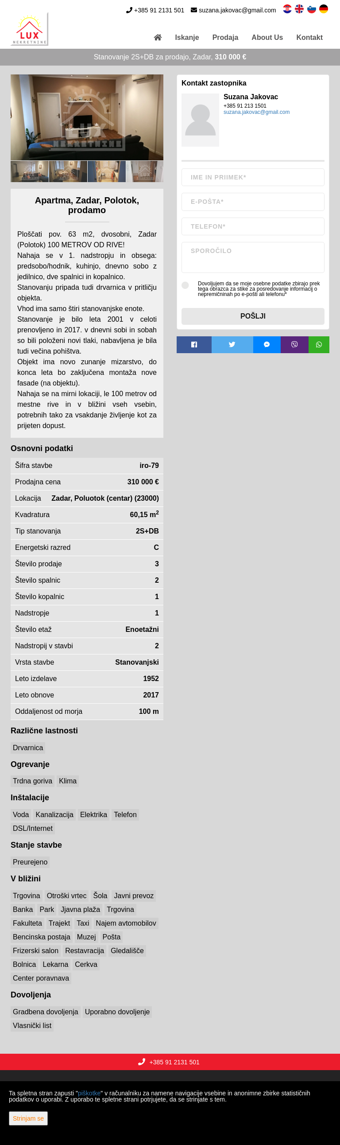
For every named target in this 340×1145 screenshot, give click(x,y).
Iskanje (187, 37)
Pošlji (253, 316)
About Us (267, 37)
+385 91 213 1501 (245, 106)
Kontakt (309, 37)
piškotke (89, 1093)
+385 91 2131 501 (159, 10)
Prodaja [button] (225, 37)
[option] (30, 171)
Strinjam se (28, 1118)
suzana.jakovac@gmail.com (237, 10)
